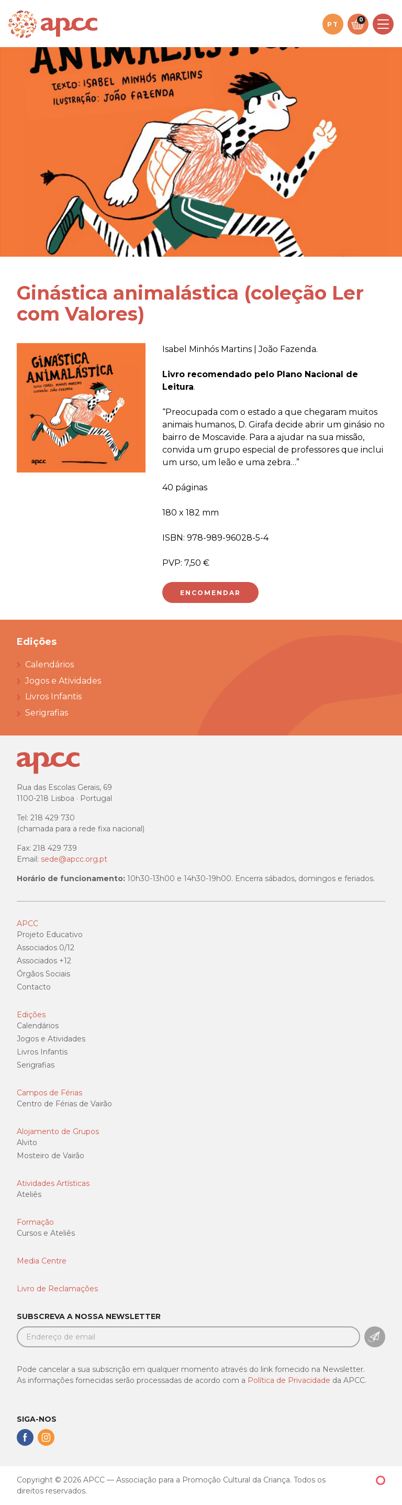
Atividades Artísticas (53, 1183)
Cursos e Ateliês (46, 1233)
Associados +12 (44, 960)
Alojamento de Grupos (58, 1131)
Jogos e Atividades (63, 681)
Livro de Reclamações (57, 1288)
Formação (35, 1222)
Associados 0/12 (45, 947)
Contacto (34, 987)
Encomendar (210, 593)
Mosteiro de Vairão (50, 1155)
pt (333, 24)
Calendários (49, 664)
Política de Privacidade (289, 1380)
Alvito (27, 1142)
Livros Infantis (53, 696)
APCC (27, 923)
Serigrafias (46, 713)
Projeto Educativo (50, 934)
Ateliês (29, 1194)
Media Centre (41, 1261)
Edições (31, 1014)
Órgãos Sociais (43, 974)
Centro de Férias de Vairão (64, 1103)
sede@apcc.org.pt (74, 859)
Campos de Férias (49, 1092)
